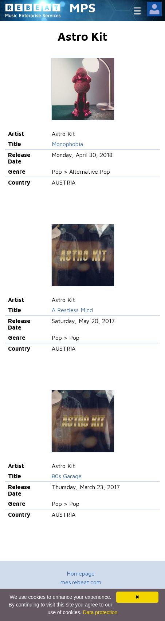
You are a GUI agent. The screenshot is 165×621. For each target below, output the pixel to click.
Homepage (81, 573)
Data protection (100, 612)
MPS (83, 7)
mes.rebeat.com (80, 582)
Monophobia (67, 144)
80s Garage (67, 476)
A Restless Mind (72, 310)
